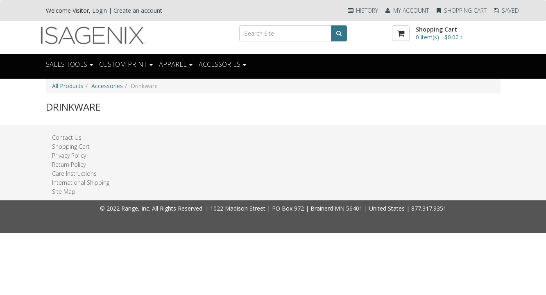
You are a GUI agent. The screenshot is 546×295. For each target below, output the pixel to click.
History (362, 10)
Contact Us (67, 137)
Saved (506, 10)
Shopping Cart (461, 10)
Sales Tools (69, 64)
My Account (406, 10)
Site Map (63, 191)
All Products (68, 86)
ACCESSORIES (222, 64)
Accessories (107, 86)
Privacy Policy (69, 155)
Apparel (176, 64)
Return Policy (69, 164)
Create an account (137, 10)
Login (99, 10)
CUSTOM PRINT (126, 64)
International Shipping (80, 182)
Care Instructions (74, 173)
